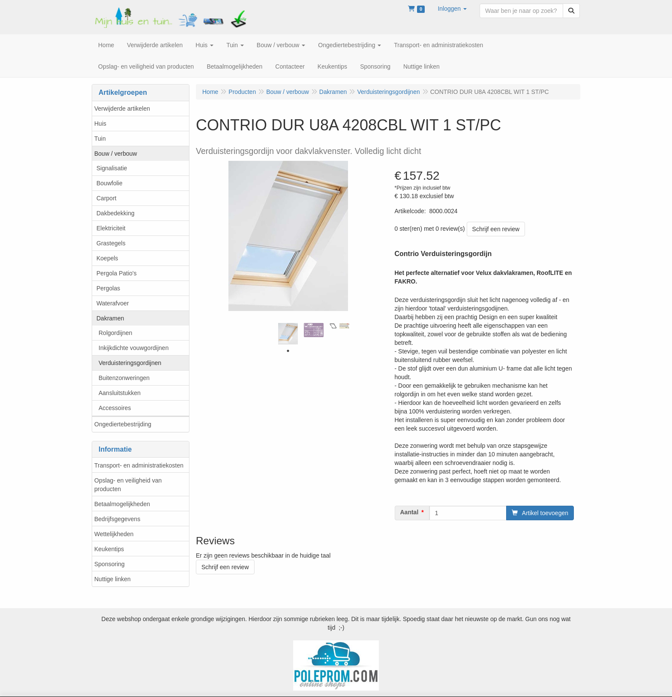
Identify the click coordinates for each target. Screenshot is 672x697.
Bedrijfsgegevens (117, 519)
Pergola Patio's (116, 273)
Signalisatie (111, 168)
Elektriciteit (111, 228)
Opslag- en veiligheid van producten (128, 484)
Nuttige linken (112, 579)
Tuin (100, 138)
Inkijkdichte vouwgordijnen (133, 347)
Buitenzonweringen (124, 377)
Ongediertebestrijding (122, 424)
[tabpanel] (288, 333)
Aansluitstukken (120, 392)
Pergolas (108, 288)
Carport (106, 198)
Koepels (107, 258)
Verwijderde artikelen (122, 108)
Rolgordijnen (115, 332)
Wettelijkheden (114, 534)
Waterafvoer (112, 303)
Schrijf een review (496, 229)
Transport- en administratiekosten (138, 465)
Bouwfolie (109, 183)
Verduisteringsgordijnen (130, 362)
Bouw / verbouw (115, 153)
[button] (452, 8)
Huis (100, 123)
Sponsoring (109, 564)
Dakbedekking (115, 213)
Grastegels (111, 243)
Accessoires (115, 407)
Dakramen (110, 318)
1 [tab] (288, 351)
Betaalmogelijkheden (122, 504)
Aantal (409, 512)
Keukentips (109, 549)
